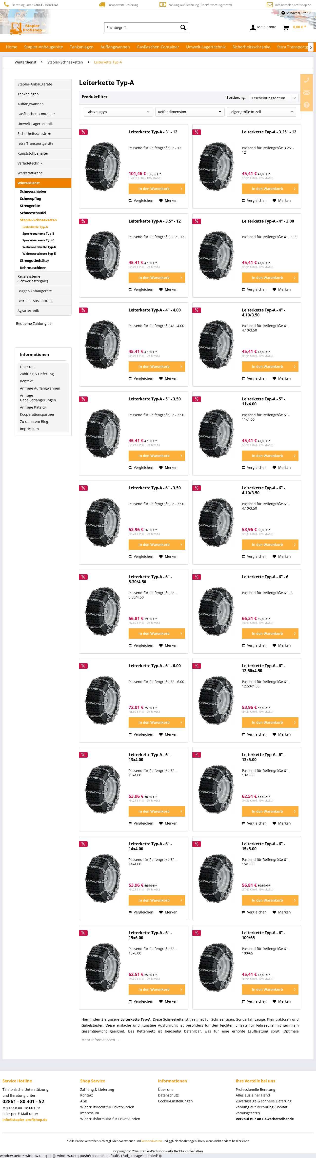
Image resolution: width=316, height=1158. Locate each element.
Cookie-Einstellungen (175, 1101)
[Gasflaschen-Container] (158, 47)
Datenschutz (168, 1095)
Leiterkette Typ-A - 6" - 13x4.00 (150, 757)
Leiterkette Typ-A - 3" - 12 (153, 132)
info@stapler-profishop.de (293, 5)
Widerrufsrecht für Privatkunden (107, 1107)
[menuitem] (146, 27)
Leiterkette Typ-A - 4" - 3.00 (268, 221)
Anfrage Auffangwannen (40, 388)
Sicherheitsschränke (34, 133)
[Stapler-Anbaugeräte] (43, 47)
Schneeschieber (33, 191)
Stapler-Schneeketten (38, 220)
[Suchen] (183, 27)
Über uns (27, 366)
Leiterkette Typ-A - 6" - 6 (265, 576)
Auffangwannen (31, 104)
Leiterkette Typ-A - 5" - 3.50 (155, 399)
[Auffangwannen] (115, 47)
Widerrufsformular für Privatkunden (110, 1119)
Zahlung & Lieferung (37, 374)
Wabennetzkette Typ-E (39, 253)
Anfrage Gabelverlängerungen (38, 397)
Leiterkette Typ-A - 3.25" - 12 (269, 132)
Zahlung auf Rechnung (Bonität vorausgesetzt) (195, 4)
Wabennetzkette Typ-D (39, 247)
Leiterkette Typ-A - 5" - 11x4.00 (263, 401)
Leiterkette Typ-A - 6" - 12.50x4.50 (263, 668)
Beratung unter (30, 4)
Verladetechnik (30, 163)
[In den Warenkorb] (157, 189)
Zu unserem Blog (34, 421)
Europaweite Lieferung (118, 4)
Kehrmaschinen (33, 267)
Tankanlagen (28, 94)
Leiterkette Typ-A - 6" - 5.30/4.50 (150, 579)
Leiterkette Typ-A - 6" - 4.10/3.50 (263, 490)
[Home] (11, 47)
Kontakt (26, 381)
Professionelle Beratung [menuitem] (255, 1089)
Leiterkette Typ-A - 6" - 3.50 (155, 488)
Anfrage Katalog (33, 407)
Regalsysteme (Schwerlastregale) (33, 278)
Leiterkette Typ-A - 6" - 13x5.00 (263, 757)
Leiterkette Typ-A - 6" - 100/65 (263, 935)
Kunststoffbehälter (33, 153)
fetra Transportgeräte (35, 143)
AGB (83, 1101)
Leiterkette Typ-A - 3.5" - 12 (155, 221)
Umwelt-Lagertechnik (35, 123)
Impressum (29, 428)
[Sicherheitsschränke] (251, 47)
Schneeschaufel (33, 212)
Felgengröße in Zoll (245, 111)
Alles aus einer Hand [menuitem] (253, 1095)
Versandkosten (151, 1141)
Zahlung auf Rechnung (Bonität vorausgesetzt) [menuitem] (261, 1110)
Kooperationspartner (37, 414)
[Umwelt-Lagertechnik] (206, 47)
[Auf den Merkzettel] (168, 201)
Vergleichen (141, 200)
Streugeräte (30, 205)
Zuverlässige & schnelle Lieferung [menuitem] (264, 1101)
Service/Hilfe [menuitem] (294, 13)
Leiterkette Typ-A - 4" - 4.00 (155, 310)
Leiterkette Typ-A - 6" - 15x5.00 (263, 846)
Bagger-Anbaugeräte (35, 291)
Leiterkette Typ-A (35, 227)
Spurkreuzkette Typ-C (38, 240)
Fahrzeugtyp (96, 111)
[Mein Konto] (263, 27)
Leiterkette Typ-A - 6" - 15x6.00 (150, 935)
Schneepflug (30, 198)
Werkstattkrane (30, 173)
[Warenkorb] (295, 27)
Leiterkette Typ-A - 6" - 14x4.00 (150, 846)
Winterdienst (29, 183)
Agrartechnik (28, 310)
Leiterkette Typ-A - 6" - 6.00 (155, 665)
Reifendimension (172, 111)
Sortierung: (236, 97)
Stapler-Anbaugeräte (35, 84)
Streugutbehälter (34, 260)
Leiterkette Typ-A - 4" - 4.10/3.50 (263, 313)
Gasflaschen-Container (36, 113)
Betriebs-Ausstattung (35, 300)
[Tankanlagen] (81, 47)
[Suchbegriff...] (146, 27)
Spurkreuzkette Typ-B (38, 233)
